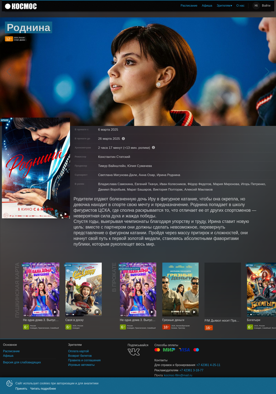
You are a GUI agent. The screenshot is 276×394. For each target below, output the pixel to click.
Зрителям (223, 5)
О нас (240, 5)
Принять (21, 388)
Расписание (189, 5)
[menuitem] (189, 5)
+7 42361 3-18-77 (191, 370)
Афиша (207, 5)
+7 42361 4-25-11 (208, 365)
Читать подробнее (43, 388)
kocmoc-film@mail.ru (178, 375)
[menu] (143, 5)
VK (134, 351)
